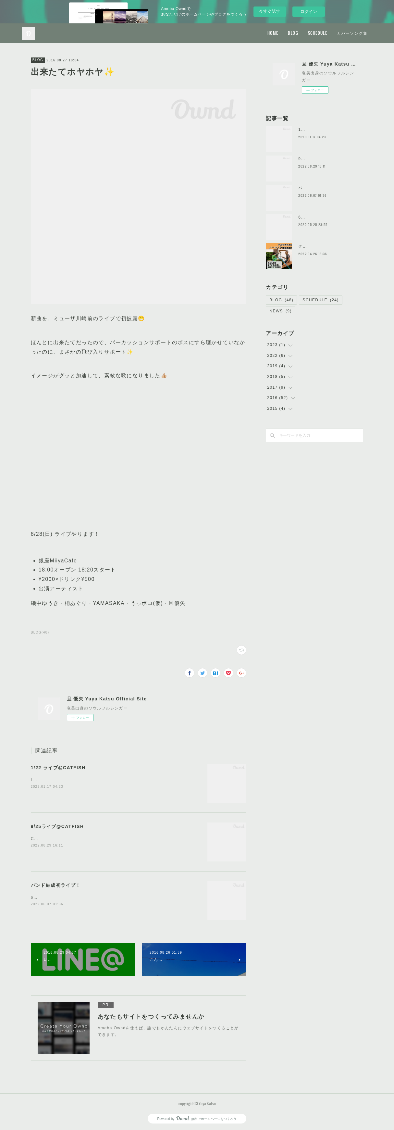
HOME (272, 33)
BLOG (293, 33)
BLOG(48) (40, 632)
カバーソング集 (352, 33)
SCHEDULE (317, 33)
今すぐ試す (269, 11)
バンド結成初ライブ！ (56, 885)
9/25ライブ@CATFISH (57, 826)
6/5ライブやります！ (319, 217)
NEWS (280, 311)
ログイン (308, 11)
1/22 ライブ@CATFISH (58, 767)
